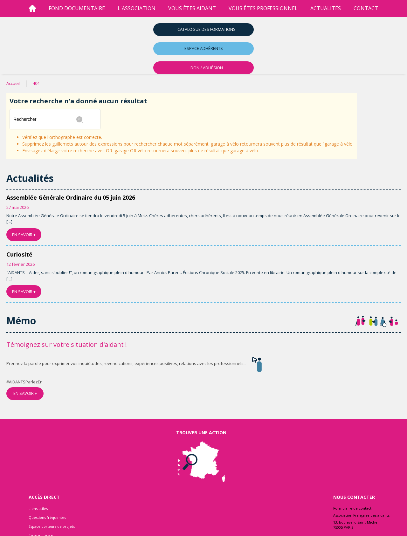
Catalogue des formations (206, 29)
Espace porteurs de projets (52, 526)
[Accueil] (32, 8)
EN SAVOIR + (24, 234)
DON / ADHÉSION (206, 68)
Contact (366, 8)
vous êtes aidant (192, 8)
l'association (136, 8)
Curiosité (19, 254)
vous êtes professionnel (263, 8)
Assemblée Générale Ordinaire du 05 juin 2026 (70, 197)
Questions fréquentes (47, 517)
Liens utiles (38, 508)
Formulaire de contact (352, 508)
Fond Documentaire (77, 8)
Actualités (325, 8)
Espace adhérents (203, 48)
